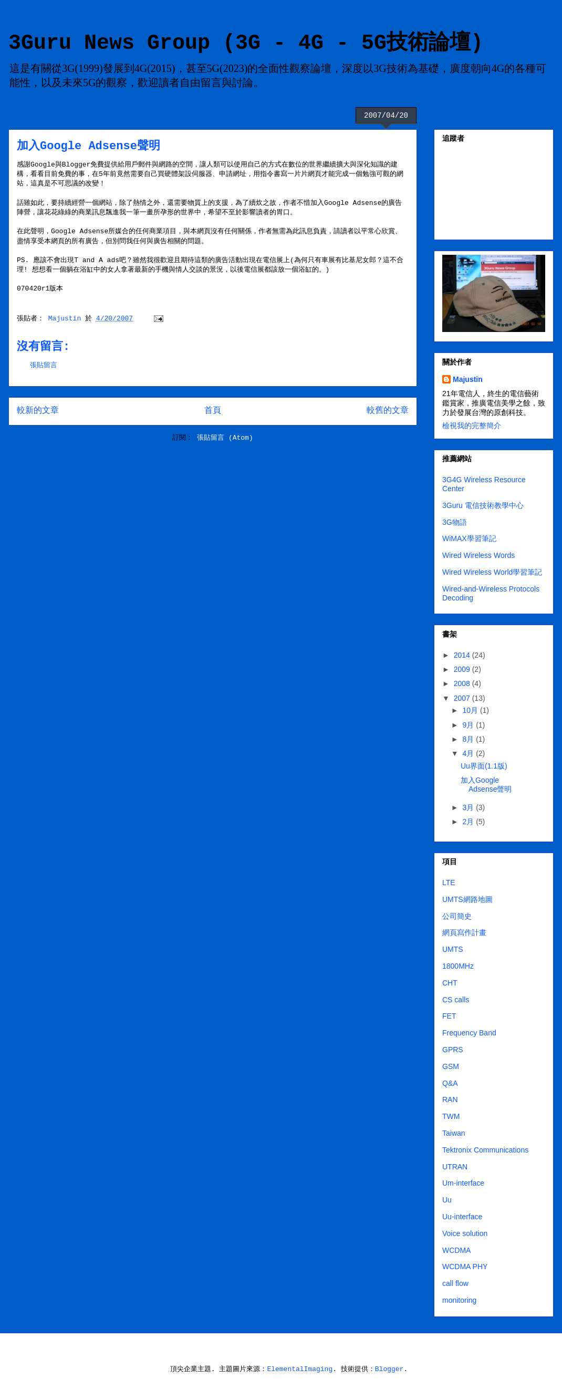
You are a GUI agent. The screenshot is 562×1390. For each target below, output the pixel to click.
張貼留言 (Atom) (225, 438)
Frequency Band (469, 1033)
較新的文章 (38, 411)
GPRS (452, 1049)
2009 (463, 669)
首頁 (212, 411)
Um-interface (463, 1183)
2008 (463, 683)
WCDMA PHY (464, 1266)
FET (449, 1016)
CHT (449, 983)
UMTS (452, 949)
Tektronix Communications (485, 1150)
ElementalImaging (299, 1369)
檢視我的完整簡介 (471, 425)
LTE (448, 882)
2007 (463, 698)
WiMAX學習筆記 (469, 538)
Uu (447, 1200)
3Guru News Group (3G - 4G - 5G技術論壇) (245, 43)
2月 (469, 821)
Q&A (450, 1083)
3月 (469, 807)
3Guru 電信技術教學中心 (483, 505)
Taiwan (453, 1133)
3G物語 (454, 522)
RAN (450, 1099)
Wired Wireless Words (478, 555)
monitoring (459, 1300)
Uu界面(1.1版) (484, 766)
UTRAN (454, 1167)
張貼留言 (43, 365)
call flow (455, 1283)
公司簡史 (457, 916)
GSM (450, 1066)
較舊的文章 (388, 411)
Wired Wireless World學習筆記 (492, 572)
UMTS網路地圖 (467, 899)
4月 (469, 753)
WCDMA (456, 1250)
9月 (469, 725)
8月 (469, 739)
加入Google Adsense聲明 (486, 784)
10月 (471, 710)
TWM (451, 1116)
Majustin (468, 379)
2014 (463, 655)
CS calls (455, 999)
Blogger (389, 1369)
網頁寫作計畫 (464, 932)
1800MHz (458, 966)
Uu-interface (462, 1216)
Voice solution (464, 1233)
